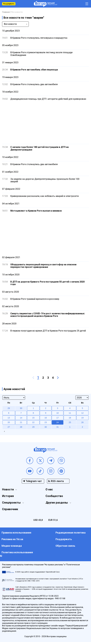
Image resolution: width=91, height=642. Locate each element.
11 (70, 413)
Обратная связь (65, 545)
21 (21, 422)
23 (45, 422)
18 (70, 418)
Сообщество (54, 496)
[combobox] (15, 24)
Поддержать (8, 4)
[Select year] (82, 397)
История (8, 496)
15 (33, 418)
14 (21, 418)
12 (82, 413)
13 (9, 418)
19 (82, 418)
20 (9, 422)
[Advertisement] (45, 122)
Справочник (10, 509)
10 (57, 413)
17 (57, 418)
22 (33, 422)
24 (57, 422)
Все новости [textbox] (10, 24)
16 (45, 418)
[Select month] (13, 397)
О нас (49, 489)
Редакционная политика (71, 532)
